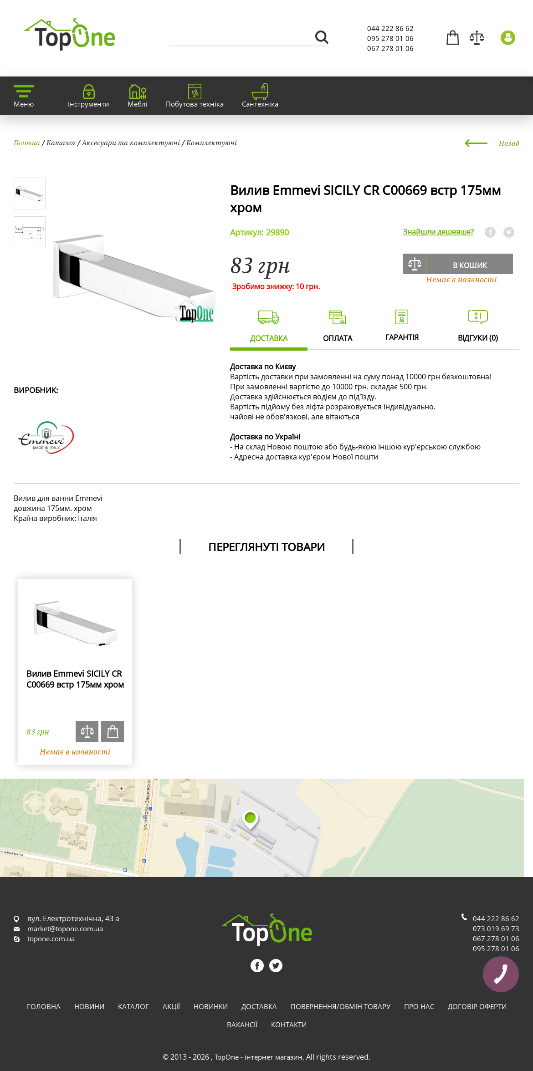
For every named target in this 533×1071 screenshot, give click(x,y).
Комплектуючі (211, 142)
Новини (89, 1006)
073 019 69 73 (496, 928)
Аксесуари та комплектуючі (131, 142)
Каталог (61, 142)
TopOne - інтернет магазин (258, 1056)
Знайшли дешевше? (438, 232)
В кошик (470, 265)
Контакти (289, 1024)
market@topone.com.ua (65, 928)
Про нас (419, 1006)
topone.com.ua (51, 938)
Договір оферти (477, 1006)
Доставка (259, 1006)
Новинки (211, 1006)
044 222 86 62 (390, 28)
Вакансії (242, 1024)
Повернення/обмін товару (340, 1006)
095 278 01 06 (390, 38)
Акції (171, 1006)
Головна (27, 142)
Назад (509, 143)
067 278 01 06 (390, 48)
